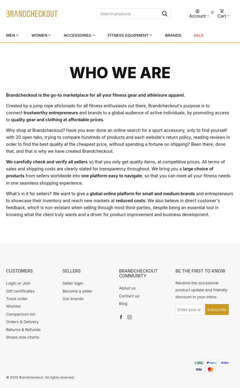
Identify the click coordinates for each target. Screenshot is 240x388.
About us (127, 288)
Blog (123, 303)
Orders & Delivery (22, 321)
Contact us (129, 295)
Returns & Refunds (23, 329)
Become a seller (77, 291)
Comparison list (20, 314)
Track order (17, 298)
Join (26, 283)
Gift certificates (20, 291)
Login (11, 283)
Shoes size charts (22, 337)
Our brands (73, 298)
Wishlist (13, 306)
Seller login (73, 283)
